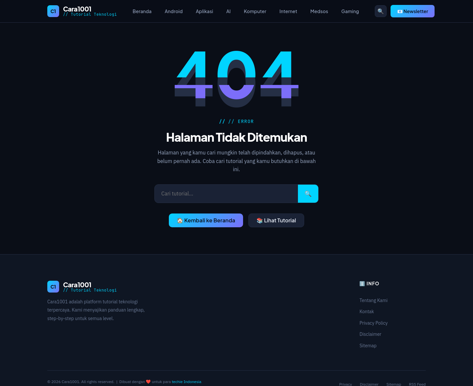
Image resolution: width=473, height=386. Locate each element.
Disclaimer (370, 334)
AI (228, 11)
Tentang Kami (373, 300)
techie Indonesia (186, 381)
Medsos (319, 11)
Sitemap (367, 346)
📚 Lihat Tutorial (276, 220)
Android (174, 11)
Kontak (366, 312)
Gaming (350, 11)
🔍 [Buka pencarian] (380, 11)
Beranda (142, 11)
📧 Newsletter (412, 11)
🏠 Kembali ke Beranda (206, 220)
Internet (288, 11)
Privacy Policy (373, 323)
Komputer (255, 11)
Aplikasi (204, 11)
